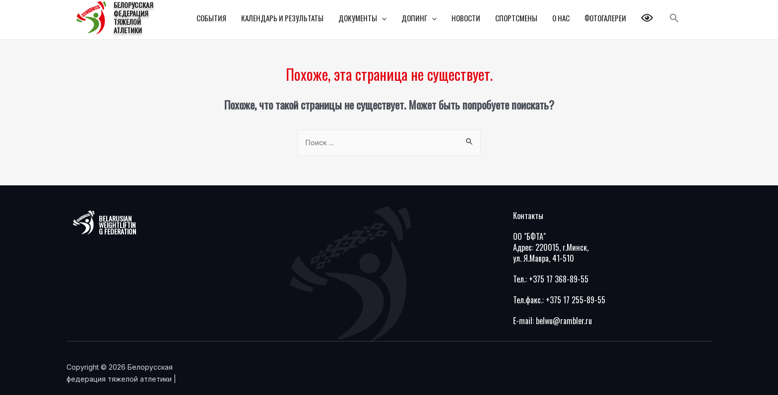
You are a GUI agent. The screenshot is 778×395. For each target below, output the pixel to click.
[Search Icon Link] (674, 18)
